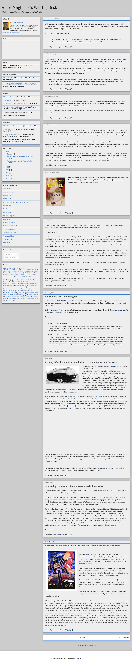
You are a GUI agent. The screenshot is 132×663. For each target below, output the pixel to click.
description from (65, 396)
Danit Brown (7, 205)
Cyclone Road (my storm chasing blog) (15, 202)
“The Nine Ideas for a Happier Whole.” (15, 83)
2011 (7, 170)
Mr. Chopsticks (33, 285)
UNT (37, 298)
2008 (7, 178)
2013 (7, 151)
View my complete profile (11, 32)
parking (18, 288)
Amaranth (27, 271)
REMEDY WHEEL (60, 301)
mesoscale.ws (7, 285)
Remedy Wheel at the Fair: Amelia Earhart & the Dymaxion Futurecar (81, 362)
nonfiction (15, 287)
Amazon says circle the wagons (61, 297)
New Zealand (6, 287)
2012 (7, 167)
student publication (33, 294)
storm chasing (17, 294)
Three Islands (108, 468)
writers (8, 300)
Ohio (35, 287)
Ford (70, 408)
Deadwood (22, 274)
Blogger (78, 659)
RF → (73, 406)
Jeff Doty (13, 281)
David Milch (13, 274)
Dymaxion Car (108, 373)
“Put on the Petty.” (9, 78)
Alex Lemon (7, 188)
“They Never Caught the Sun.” (13, 103)
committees (20, 272)
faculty (34, 277)
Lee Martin (6, 219)
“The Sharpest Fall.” (10, 126)
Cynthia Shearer (29, 272)
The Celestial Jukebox (24, 296)
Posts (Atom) (91, 645)
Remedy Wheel (11, 292)
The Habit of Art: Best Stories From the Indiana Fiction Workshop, (20, 84)
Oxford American (8, 288)
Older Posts (124, 638)
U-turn (58, 399)
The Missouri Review (10, 232)
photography (15, 290)
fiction (6, 279)
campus (13, 272)
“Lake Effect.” (7, 100)
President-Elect (26, 290)
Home (82, 638)
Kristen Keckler (23, 283)
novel (22, 287)
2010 (7, 172)
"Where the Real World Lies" (12, 134)
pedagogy (25, 288)
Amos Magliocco (18, 22)
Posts (7, 254)
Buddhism (5, 272)
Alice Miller (20, 271)
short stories (29, 292)
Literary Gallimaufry (9, 222)
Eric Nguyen (20, 276)
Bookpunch (108, 180)
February (10, 154)
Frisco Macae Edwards (20, 279)
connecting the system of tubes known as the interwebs (74, 486)
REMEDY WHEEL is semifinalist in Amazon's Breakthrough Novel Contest (83, 546)
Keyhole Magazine (9, 216)
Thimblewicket (8, 239)
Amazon (34, 271)
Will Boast (6, 243)
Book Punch (7, 199)
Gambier (30, 279)
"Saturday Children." (10, 97)
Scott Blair (21, 292)
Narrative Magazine (62, 68)
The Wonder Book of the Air (16, 298)
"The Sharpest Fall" (31, 269)
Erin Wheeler (7, 212)
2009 (7, 175)
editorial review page (89, 564)
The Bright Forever (10, 296)
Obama (29, 287)
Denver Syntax (32, 274)
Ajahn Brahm (12, 271)
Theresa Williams (8, 236)
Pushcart (35, 290)
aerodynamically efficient (118, 401)
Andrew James (8, 192)
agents (5, 271)
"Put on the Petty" (9, 129)
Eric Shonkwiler (8, 209)
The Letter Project (9, 229)
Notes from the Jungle (10, 226)
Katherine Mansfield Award (25, 281)
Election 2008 (7, 277)
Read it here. (93, 182)
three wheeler (99, 396)
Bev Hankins (7, 195)
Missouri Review (20, 285)
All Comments (10, 257)
